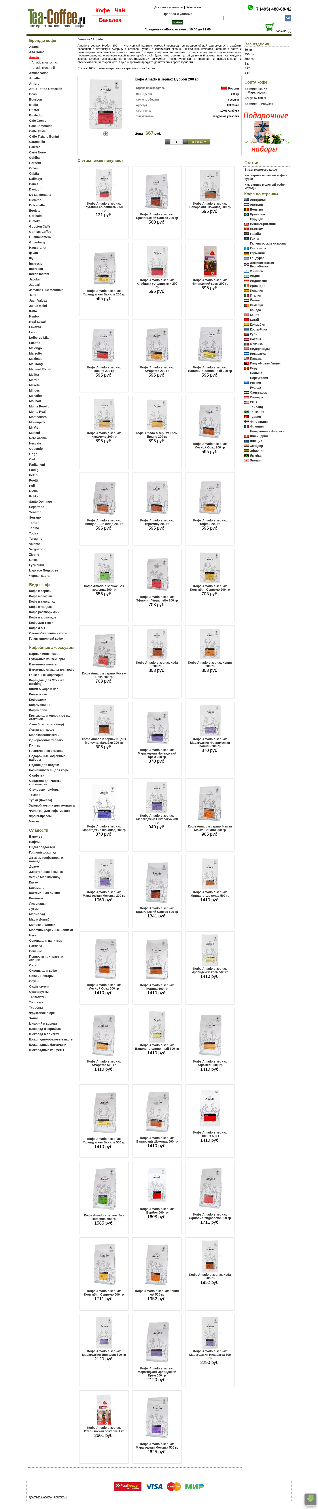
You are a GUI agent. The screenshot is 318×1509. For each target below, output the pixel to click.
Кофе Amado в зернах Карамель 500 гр (210, 1063)
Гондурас (257, 258)
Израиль (256, 271)
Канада (255, 310)
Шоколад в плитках (44, 1034)
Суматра (256, 397)
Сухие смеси (39, 986)
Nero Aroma (38, 438)
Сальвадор (258, 392)
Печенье (35, 951)
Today (33, 533)
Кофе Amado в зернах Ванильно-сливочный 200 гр (210, 369)
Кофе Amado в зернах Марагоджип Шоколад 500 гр (104, 1352)
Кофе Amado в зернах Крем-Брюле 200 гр (156, 434)
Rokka (33, 496)
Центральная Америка (267, 431)
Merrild (34, 380)
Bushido (35, 115)
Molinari (35, 401)
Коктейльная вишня (44, 893)
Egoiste (34, 210)
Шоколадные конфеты (46, 1050)
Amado (98, 39)
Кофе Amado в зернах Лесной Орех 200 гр (210, 445)
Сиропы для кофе (43, 970)
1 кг (247, 63)
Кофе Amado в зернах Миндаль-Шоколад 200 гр (104, 522)
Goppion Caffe (39, 226)
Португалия (259, 378)
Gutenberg (37, 242)
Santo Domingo (40, 501)
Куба (253, 334)
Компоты (36, 898)
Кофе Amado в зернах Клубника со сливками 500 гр (104, 207)
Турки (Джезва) (40, 800)
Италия (255, 295)
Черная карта (39, 575)
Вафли (34, 842)
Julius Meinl (38, 306)
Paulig (33, 470)
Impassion (36, 263)
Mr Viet (34, 427)
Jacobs (34, 279)
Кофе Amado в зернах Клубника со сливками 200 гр (157, 283)
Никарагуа (258, 353)
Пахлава (35, 946)
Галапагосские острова (268, 243)
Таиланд (256, 407)
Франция (257, 426)
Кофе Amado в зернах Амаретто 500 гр (104, 1063)
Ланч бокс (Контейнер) (46, 724)
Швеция (256, 441)
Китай (254, 319)
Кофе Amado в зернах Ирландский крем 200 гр (209, 281)
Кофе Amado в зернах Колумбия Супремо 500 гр (104, 1292)
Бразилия (257, 214)
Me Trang (36, 364)
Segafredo (36, 507)
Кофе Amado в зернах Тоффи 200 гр (210, 522)
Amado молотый (43, 67)
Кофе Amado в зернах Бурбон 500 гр (157, 1210)
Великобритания (263, 224)
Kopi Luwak (38, 321)
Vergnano (36, 549)
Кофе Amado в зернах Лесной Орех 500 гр (104, 986)
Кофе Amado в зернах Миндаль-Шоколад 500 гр (210, 893)
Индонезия (258, 281)
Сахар (33, 965)
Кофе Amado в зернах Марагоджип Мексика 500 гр (157, 1445)
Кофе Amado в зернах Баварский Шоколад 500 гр (157, 1139)
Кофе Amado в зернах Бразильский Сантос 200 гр (157, 216)
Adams (34, 47)
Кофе (102, 10)
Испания (256, 290)
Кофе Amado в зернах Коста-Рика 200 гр (104, 675)
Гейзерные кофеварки (46, 675)
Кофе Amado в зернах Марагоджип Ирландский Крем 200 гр (157, 753)
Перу (253, 368)
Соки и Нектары (41, 976)
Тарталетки (37, 997)
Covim (34, 168)
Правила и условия (178, 14)
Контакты (193, 7)
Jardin (33, 295)
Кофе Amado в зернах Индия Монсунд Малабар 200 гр (104, 740)
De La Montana (40, 194)
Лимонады (37, 903)
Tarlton (34, 523)
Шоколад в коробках (45, 1029)
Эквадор (256, 446)
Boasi (33, 94)
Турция (255, 416)
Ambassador (38, 73)
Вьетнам (256, 229)
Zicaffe (34, 554)
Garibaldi (36, 216)
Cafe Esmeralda (40, 126)
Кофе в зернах (40, 591)
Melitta (34, 374)
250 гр (249, 54)
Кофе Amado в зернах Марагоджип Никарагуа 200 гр (157, 819)
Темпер (34, 795)
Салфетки (36, 775)
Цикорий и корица (43, 1023)
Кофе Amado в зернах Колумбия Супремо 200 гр (210, 587)
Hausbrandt (37, 247)
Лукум (34, 909)
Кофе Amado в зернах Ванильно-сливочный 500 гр (157, 1046)
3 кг (247, 73)
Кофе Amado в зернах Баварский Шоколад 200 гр (210, 205)
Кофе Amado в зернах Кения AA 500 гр (157, 1292)
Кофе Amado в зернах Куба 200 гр (157, 664)
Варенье (35, 836)
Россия (233, 88)
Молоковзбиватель (44, 735)
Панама (255, 358)
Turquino (35, 538)
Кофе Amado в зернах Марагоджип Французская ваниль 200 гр (210, 742)
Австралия (258, 200)
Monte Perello (39, 406)
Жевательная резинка (46, 872)
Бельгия (256, 209)
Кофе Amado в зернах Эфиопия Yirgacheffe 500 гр (210, 1216)
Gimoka (34, 221)
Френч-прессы (40, 816)
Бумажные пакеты (43, 664)
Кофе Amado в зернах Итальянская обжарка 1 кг (104, 1429)
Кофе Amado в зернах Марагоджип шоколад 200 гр (104, 828)
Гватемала (258, 248)
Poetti (33, 480)
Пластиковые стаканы (46, 751)
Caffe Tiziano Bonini (44, 136)
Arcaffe (34, 78)
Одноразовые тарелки (46, 740)
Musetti (34, 433)
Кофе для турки (41, 622)
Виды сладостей (42, 847)
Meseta (34, 385)
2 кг (247, 68)
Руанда (255, 387)
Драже (34, 866)
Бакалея (110, 20)
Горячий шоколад (42, 852)
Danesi (34, 184)
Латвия (255, 339)
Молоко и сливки (42, 924)
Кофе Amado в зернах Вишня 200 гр (104, 369)
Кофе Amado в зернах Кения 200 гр (210, 664)
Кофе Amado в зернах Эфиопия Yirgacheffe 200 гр (157, 598)
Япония (255, 460)
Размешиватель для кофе (49, 770)
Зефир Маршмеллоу (45, 877)
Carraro (34, 147)
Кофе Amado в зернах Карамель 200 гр (104, 434)
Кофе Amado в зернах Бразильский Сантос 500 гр (157, 909)
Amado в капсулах (45, 62)
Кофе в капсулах (42, 601)
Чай (120, 10)
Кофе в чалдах (40, 607)
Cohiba (34, 157)
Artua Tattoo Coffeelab (45, 89)
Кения (254, 315)
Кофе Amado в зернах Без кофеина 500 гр (104, 1217)
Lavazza (35, 327)
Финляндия (259, 421)
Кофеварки (37, 699)
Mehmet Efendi (40, 369)
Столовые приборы (44, 789)
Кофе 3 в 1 (37, 628)
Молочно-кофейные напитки (51, 930)
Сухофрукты (39, 992)
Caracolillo (37, 142)
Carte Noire (37, 152)
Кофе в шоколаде (42, 617)
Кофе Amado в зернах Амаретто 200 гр (157, 369)
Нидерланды (260, 349)
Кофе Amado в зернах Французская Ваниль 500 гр (104, 1140)
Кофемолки (38, 710)
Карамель (36, 887)
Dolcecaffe (37, 205)
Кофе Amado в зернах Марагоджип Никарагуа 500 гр (210, 1354)
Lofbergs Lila (39, 337)
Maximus (35, 358)
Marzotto (35, 353)
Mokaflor (35, 396)
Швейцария (259, 436)
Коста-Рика (258, 329)
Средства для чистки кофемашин (45, 782)
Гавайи (255, 233)
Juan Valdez (38, 300)
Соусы (34, 981)
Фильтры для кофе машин (49, 810)
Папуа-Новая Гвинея (266, 363)
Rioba (33, 491)
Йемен (255, 300)
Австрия (256, 204)
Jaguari (34, 284)
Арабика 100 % (255, 89)
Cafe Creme (37, 120)
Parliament (37, 464)
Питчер (34, 745)
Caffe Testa (37, 131)
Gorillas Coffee (40, 231)
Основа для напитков (45, 940)
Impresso (36, 269)
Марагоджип (257, 92)
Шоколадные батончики (47, 1044)
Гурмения (36, 565)
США (253, 402)
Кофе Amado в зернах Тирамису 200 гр (157, 522)
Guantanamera (40, 237)
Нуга (32, 935)
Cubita (34, 173)
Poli (32, 485)
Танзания (257, 412)
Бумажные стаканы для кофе (51, 669)
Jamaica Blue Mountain (46, 290)
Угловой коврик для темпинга (52, 805)
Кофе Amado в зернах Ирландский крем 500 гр (209, 970)
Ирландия (257, 286)
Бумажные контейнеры (47, 659)
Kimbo (34, 316)
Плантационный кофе (46, 638)
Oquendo (36, 448)
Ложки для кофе (41, 729)
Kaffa (33, 311)
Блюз (33, 560)
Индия (255, 276)
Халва (33, 1018)
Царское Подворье (43, 570)
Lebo (32, 332)
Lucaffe (34, 343)
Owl (32, 459)
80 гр (248, 49)
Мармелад (37, 914)
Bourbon (35, 99)
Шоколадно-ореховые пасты (51, 1039)
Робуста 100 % (255, 98)
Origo (33, 454)
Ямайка (255, 455)
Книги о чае (38, 694)
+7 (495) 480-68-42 (273, 9)
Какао (33, 882)
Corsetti (35, 163)
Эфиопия (257, 450)
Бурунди (256, 219)
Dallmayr (35, 179)
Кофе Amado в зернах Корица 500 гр (157, 986)
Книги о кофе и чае (43, 689)
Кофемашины (39, 705)
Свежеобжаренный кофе (48, 633)
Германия (257, 253)
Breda (33, 104)
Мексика (256, 344)
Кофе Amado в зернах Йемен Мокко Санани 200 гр (210, 828)
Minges (34, 390)
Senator (35, 512)
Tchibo (34, 528)
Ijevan (33, 253)
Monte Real (37, 411)
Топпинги (36, 1002)
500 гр (249, 59)
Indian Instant (39, 274)
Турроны (36, 1007)
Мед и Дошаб (39, 919)
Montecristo (38, 417)
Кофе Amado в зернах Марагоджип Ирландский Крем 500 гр (157, 1372)
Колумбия (257, 324)
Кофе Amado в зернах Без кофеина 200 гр (104, 587)
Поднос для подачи (44, 765)
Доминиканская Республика (262, 264)
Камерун (256, 305)
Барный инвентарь (44, 654)
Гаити (254, 238)
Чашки (34, 821)
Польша (256, 373)
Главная (84, 39)
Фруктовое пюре (42, 1013)
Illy (31, 258)
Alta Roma (36, 52)
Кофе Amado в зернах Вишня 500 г (210, 1134)
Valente (34, 544)
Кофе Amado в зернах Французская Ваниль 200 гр (104, 292)
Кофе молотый (40, 596)
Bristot (34, 110)
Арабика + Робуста (258, 104)
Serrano (35, 517)
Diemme (35, 200)
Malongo (35, 348)
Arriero (34, 83)
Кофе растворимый (44, 612)
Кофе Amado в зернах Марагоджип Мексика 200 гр (104, 893)
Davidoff (35, 189)
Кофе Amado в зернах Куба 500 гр (210, 1276)
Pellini (33, 475)
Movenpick (37, 422)
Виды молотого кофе (260, 169)
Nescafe (35, 443)
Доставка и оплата (168, 7)
